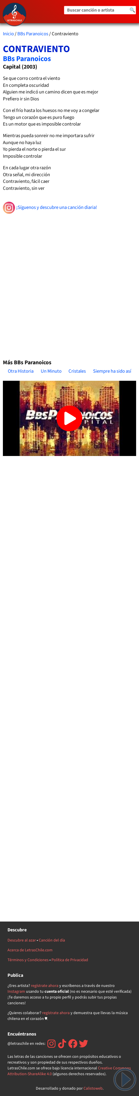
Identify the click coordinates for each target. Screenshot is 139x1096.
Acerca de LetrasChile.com (30, 950)
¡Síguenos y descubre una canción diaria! (50, 208)
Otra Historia (21, 371)
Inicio (8, 33)
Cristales (77, 371)
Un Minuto (51, 371)
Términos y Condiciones (28, 960)
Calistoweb (93, 1088)
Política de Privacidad (69, 960)
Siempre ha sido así (112, 371)
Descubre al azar (22, 940)
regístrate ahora (44, 986)
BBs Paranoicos (32, 33)
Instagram (16, 991)
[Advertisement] (69, 284)
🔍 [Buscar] (132, 10)
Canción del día (52, 940)
